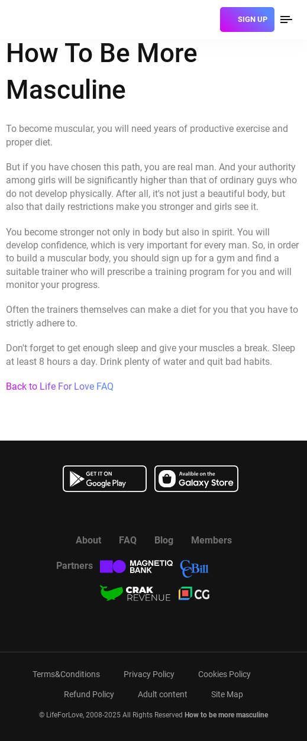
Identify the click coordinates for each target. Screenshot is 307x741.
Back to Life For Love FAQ (60, 386)
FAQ (128, 540)
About (88, 540)
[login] (206, 19)
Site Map (227, 694)
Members (211, 540)
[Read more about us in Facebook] (124, 513)
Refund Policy (89, 694)
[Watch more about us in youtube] (154, 513)
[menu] (286, 19)
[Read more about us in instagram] (183, 513)
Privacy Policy (149, 674)
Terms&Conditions (66, 674)
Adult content (163, 694)
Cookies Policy (224, 674)
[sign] (247, 19)
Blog (163, 540)
